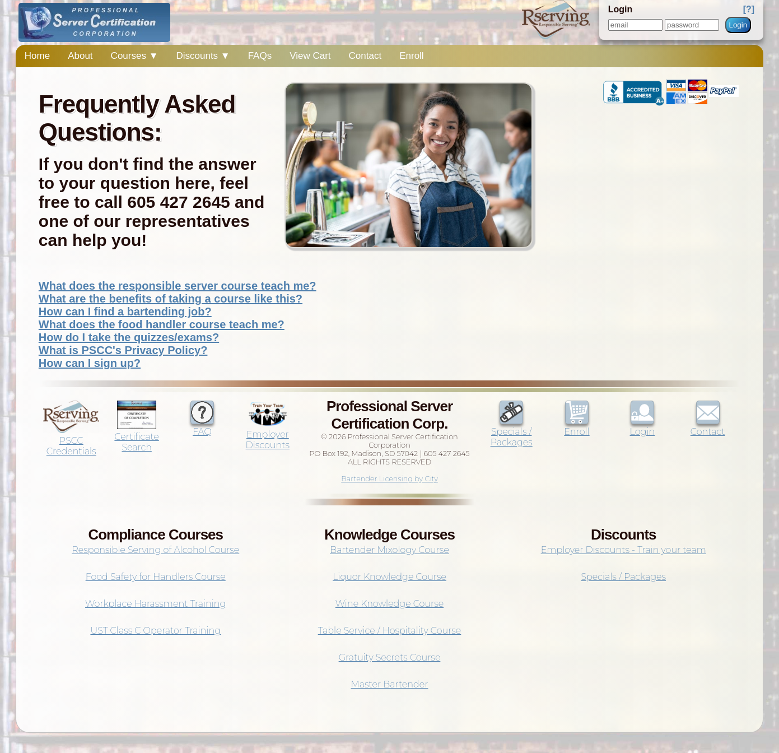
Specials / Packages (512, 432)
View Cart (310, 55)
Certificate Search (136, 437)
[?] (748, 9)
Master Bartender (389, 684)
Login (738, 25)
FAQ (202, 426)
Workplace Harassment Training (155, 603)
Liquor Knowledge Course (389, 576)
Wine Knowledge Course (389, 603)
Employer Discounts (268, 434)
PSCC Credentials (71, 441)
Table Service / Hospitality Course (389, 630)
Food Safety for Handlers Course (156, 576)
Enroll (411, 55)
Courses (134, 55)
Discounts (203, 55)
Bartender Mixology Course (389, 550)
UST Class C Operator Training (155, 630)
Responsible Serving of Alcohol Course (155, 550)
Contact (365, 55)
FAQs (260, 55)
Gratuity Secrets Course (390, 657)
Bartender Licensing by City (389, 479)
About (80, 55)
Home (37, 55)
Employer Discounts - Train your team (623, 550)
